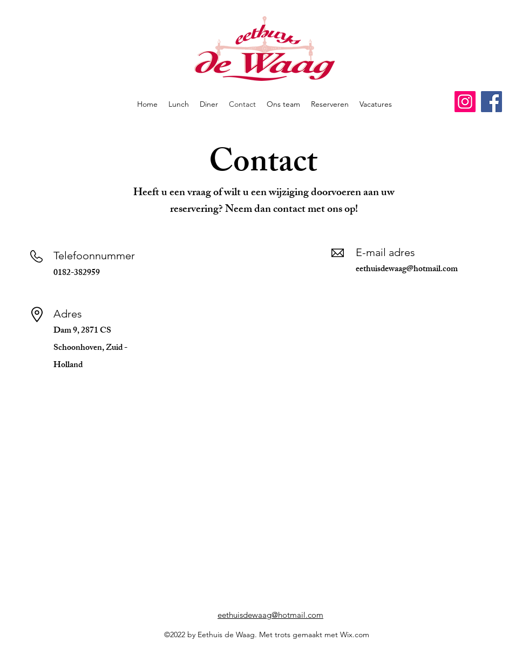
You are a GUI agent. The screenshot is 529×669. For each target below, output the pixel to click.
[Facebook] (491, 101)
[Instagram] (465, 101)
